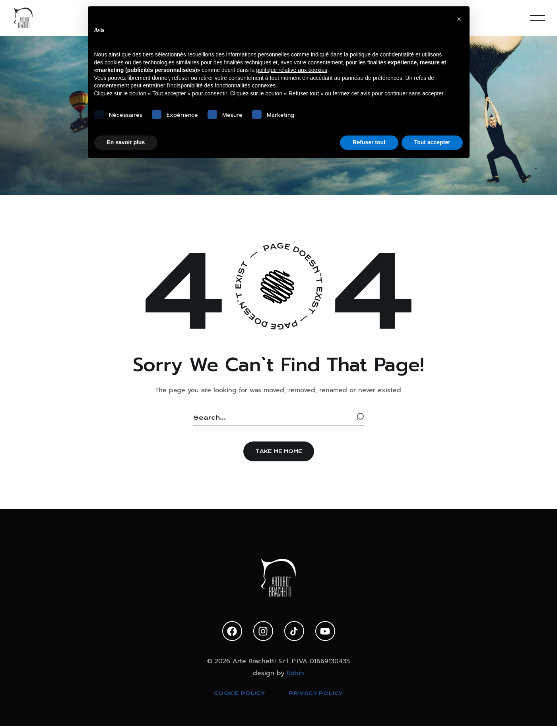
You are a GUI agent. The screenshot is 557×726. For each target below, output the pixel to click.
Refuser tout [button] (369, 142)
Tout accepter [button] (432, 142)
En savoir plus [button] (126, 142)
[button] (278, 451)
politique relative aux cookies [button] (291, 70)
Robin (295, 673)
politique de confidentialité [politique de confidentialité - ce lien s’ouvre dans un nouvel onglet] (382, 54)
